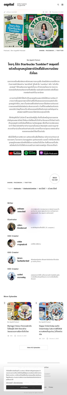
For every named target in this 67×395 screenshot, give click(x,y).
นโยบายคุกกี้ (9, 382)
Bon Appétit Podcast (13, 322)
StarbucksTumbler (29, 188)
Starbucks (17, 188)
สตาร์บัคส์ (42, 188)
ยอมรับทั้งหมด (24, 387)
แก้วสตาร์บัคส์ (52, 188)
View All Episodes (33, 347)
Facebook (50, 50)
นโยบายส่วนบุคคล (18, 382)
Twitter (59, 50)
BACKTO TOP (54, 179)
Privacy (51, 387)
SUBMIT (47, 374)
